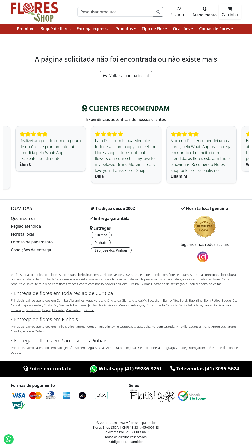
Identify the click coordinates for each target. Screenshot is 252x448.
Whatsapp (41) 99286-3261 (126, 368)
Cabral (15, 305)
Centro (37, 305)
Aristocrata (114, 347)
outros (15, 352)
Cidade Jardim (186, 347)
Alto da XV (139, 300)
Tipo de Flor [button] (153, 28)
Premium (25, 28)
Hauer (82, 305)
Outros (89, 310)
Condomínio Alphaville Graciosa (109, 326)
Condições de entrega (31, 250)
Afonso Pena (78, 347)
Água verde (94, 300)
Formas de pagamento (32, 242)
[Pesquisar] (115, 12)
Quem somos (23, 218)
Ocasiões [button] (181, 28)
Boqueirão (228, 300)
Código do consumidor (126, 441)
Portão (150, 305)
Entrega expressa (93, 28)
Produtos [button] (124, 28)
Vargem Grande (163, 326)
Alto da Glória (120, 300)
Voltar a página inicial (126, 75)
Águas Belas (96, 347)
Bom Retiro (212, 300)
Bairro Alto (170, 300)
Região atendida (26, 226)
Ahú (107, 300)
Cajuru (26, 305)
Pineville (182, 326)
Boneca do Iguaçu (162, 347)
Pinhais (101, 242)
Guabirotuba (68, 305)
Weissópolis (142, 326)
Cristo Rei (50, 305)
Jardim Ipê (204, 347)
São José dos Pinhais (111, 250)
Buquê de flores (56, 28)
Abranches (76, 300)
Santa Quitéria (214, 305)
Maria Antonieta (213, 326)
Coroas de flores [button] (214, 28)
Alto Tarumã (77, 326)
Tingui (46, 310)
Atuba (27, 331)
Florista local (22, 234)
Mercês (123, 305)
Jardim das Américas (102, 305)
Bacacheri (155, 300)
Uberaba (58, 310)
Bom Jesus (130, 347)
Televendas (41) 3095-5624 (204, 368)
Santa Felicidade (190, 305)
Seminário (33, 310)
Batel (183, 300)
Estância (195, 326)
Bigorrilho (195, 300)
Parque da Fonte (224, 347)
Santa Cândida (167, 305)
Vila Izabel (73, 310)
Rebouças (137, 305)
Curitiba (101, 235)
